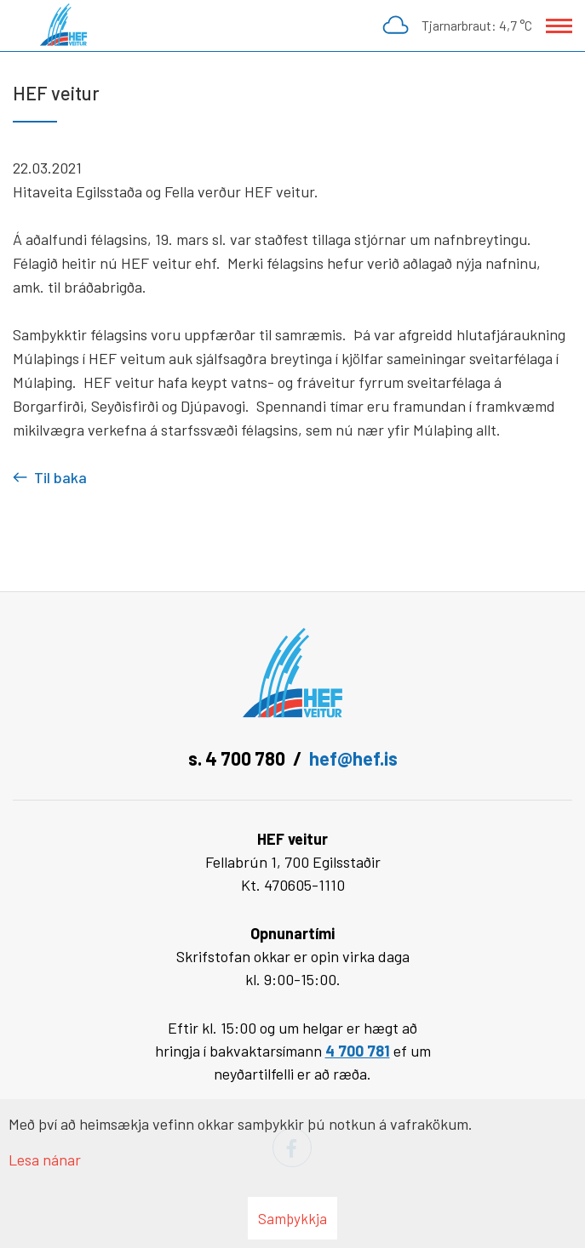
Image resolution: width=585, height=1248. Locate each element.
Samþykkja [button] (292, 1218)
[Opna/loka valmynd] (559, 26)
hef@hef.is (353, 758)
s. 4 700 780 (236, 758)
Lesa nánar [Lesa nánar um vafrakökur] (45, 1159)
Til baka (60, 477)
